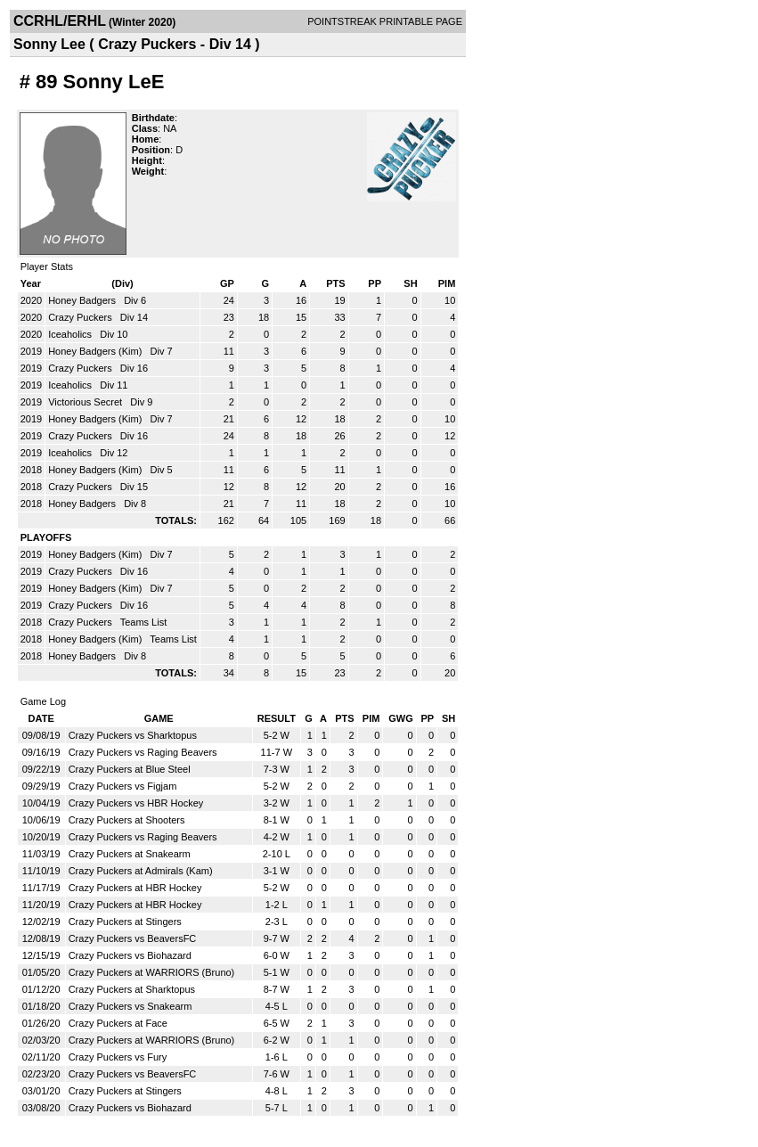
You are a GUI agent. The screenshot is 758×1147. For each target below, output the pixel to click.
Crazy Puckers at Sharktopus (132, 989)
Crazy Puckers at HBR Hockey (135, 887)
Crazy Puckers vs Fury (118, 1057)
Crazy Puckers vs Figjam (123, 786)
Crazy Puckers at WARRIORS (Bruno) (152, 972)
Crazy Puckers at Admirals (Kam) (141, 870)
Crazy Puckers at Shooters (127, 820)
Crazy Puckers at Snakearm (130, 853)
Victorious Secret (86, 402)
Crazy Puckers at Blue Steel (130, 769)
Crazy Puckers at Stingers (125, 921)
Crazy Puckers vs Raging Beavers (143, 752)
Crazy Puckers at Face (118, 1023)
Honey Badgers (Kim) (96, 351)
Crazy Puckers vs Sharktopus (133, 735)
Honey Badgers (83, 300)
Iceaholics (71, 334)
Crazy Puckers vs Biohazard (130, 955)
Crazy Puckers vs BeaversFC (133, 938)
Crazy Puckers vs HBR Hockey (136, 803)
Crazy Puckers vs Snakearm (130, 1006)
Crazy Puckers (81, 317)
